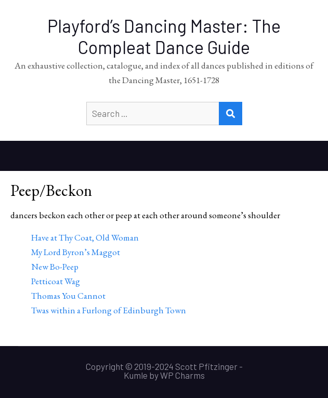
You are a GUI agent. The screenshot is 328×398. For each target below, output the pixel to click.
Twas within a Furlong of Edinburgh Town (108, 310)
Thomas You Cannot (68, 295)
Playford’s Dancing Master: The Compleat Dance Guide (164, 36)
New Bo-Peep (54, 266)
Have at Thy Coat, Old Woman (85, 237)
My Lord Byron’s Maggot (75, 252)
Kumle (136, 375)
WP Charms (182, 375)
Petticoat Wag (55, 281)
